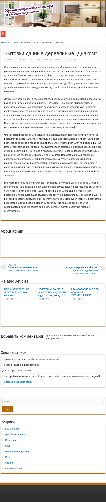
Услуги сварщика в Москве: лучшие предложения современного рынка (79, 269)
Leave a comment (53, 59)
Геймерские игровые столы (17, 381)
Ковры (8, 445)
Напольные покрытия (17, 451)
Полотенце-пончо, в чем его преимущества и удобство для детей (52, 292)
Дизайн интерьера (15, 434)
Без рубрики (12, 428)
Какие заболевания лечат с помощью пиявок (16, 292)
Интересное (11, 440)
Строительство (13, 468)
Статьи (14, 42)
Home (4, 42)
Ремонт (9, 457)
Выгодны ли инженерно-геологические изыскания (26, 268)
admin (9, 59)
